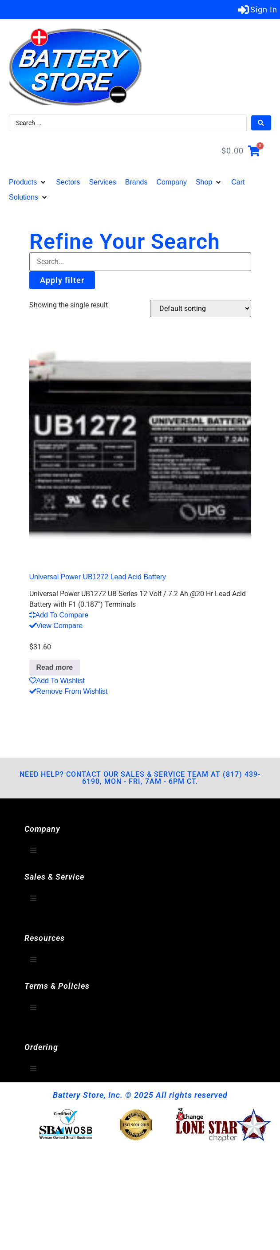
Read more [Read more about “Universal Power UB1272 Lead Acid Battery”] (54, 667)
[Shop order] (200, 308)
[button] (27, 182)
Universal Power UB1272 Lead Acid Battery (97, 577)
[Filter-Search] (140, 261)
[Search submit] (261, 122)
